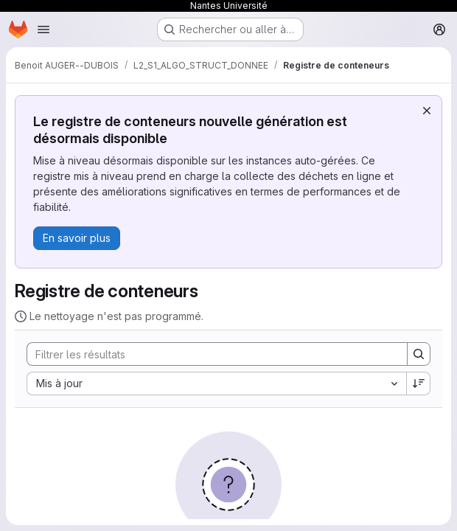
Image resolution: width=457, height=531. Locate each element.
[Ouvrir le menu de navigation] (43, 29)
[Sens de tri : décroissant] (418, 383)
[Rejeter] (427, 110)
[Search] (209, 354)
